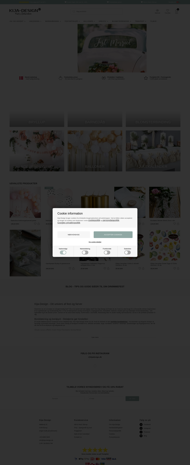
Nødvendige (63, 251)
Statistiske (127, 251)
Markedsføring (85, 251)
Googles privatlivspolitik (68, 223)
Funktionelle (107, 251)
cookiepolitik (94, 220)
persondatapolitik (111, 220)
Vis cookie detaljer (95, 242)
